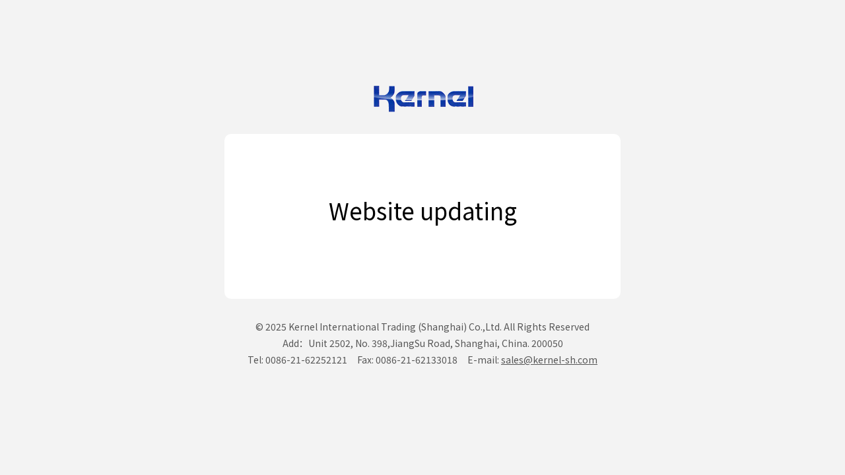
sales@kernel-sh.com (549, 359)
